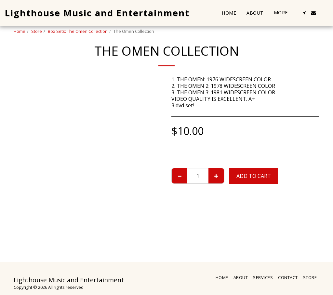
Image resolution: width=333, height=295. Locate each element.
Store (36, 31)
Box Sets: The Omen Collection (78, 31)
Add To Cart (253, 176)
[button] (303, 13)
